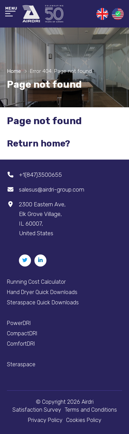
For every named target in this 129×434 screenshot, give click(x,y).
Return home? (38, 143)
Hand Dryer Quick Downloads (42, 292)
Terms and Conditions (91, 409)
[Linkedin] (40, 260)
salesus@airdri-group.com (51, 189)
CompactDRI (22, 333)
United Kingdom (102, 14)
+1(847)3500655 (40, 174)
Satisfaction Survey (36, 409)
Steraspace (21, 364)
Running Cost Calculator (36, 282)
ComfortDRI (21, 343)
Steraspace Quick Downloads (43, 302)
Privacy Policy (45, 420)
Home (14, 71)
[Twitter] (25, 260)
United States (118, 14)
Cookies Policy (83, 420)
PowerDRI (19, 323)
